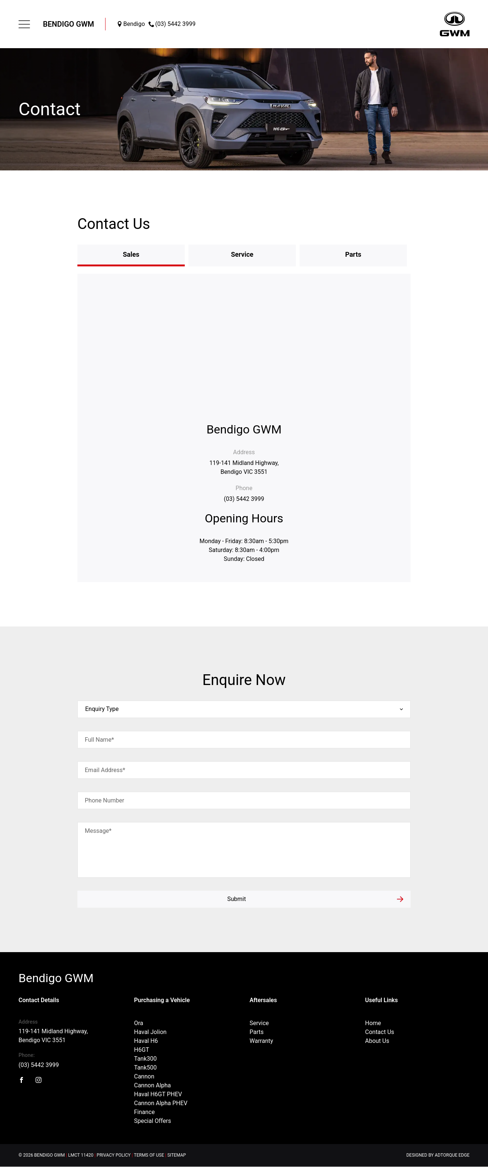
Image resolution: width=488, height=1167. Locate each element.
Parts (257, 1031)
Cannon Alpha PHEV (160, 1103)
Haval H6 (146, 1040)
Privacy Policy (114, 1155)
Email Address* (105, 770)
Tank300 (145, 1058)
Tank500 (145, 1067)
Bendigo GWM (68, 24)
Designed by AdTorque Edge (437, 1155)
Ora (138, 1023)
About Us (377, 1040)
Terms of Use (149, 1155)
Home (373, 1023)
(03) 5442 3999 (244, 498)
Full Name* (99, 739)
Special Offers (152, 1120)
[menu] (24, 24)
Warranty (261, 1040)
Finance (144, 1112)
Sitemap (176, 1155)
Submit (236, 898)
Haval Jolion (150, 1031)
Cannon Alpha (152, 1085)
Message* (98, 830)
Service (259, 1023)
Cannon (144, 1076)
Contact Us (379, 1031)
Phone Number (104, 800)
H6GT (141, 1049)
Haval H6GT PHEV (158, 1094)
